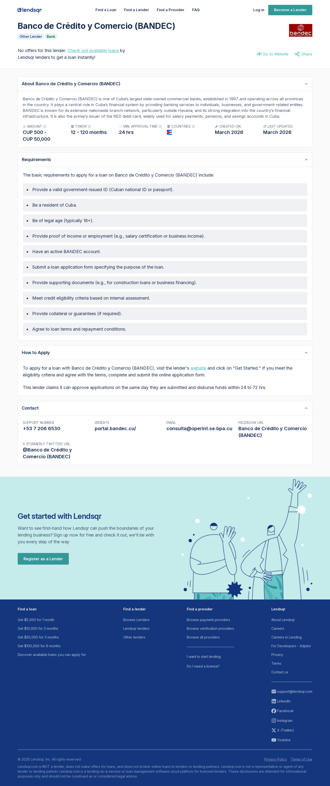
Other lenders (134, 637)
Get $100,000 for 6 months (39, 646)
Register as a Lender (43, 558)
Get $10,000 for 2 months (38, 628)
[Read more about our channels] (210, 656)
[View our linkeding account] (291, 701)
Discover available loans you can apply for (52, 655)
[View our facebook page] (291, 710)
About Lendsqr (283, 620)
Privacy (277, 655)
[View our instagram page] (291, 720)
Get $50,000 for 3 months (38, 637)
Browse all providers (203, 637)
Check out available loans (93, 50)
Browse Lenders (136, 620)
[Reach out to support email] (291, 691)
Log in (258, 10)
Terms (276, 663)
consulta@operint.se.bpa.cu (199, 428)
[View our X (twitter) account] (291, 730)
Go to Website (272, 54)
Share (303, 54)
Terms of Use (301, 759)
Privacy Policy (275, 759)
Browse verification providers (210, 628)
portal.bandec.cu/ (115, 428)
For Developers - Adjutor (291, 646)
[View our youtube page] (291, 740)
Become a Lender (290, 10)
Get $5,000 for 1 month (36, 620)
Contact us (279, 672)
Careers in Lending (286, 637)
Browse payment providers (208, 620)
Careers (277, 628)
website (198, 368)
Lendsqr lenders (136, 628)
